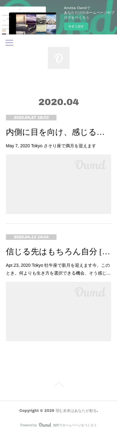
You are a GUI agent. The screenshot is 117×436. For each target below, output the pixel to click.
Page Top (58, 385)
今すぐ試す (76, 26)
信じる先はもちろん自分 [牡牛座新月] (58, 251)
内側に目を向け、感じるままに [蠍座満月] (58, 132)
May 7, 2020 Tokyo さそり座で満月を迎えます (51, 145)
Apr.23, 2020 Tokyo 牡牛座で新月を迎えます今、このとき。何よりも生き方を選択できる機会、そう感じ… (58, 269)
